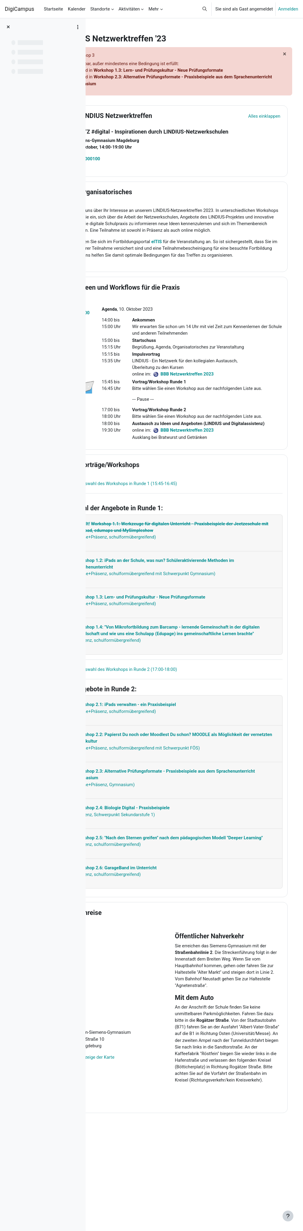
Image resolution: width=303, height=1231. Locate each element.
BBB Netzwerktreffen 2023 (209, 466)
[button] (204, 9)
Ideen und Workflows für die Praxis (168, 302)
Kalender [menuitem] (77, 9)
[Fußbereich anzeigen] (288, 1216)
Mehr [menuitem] (153, 9)
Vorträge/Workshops (148, 501)
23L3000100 (126, 159)
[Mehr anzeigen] (189, 569)
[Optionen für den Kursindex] (77, 27)
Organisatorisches (144, 192)
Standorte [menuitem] (100, 9)
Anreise (129, 962)
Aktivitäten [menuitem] (129, 9)
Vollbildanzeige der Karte (128, 1107)
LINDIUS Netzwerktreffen (154, 116)
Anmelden (288, 9)
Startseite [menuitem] (53, 9)
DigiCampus (19, 9)
